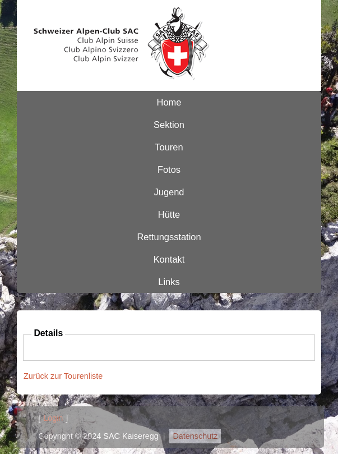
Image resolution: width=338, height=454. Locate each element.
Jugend (169, 192)
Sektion (169, 125)
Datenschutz (195, 436)
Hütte (169, 214)
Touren (169, 147)
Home (169, 102)
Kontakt (169, 259)
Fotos (169, 169)
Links (168, 282)
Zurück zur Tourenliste (63, 376)
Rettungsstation (169, 237)
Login (53, 418)
